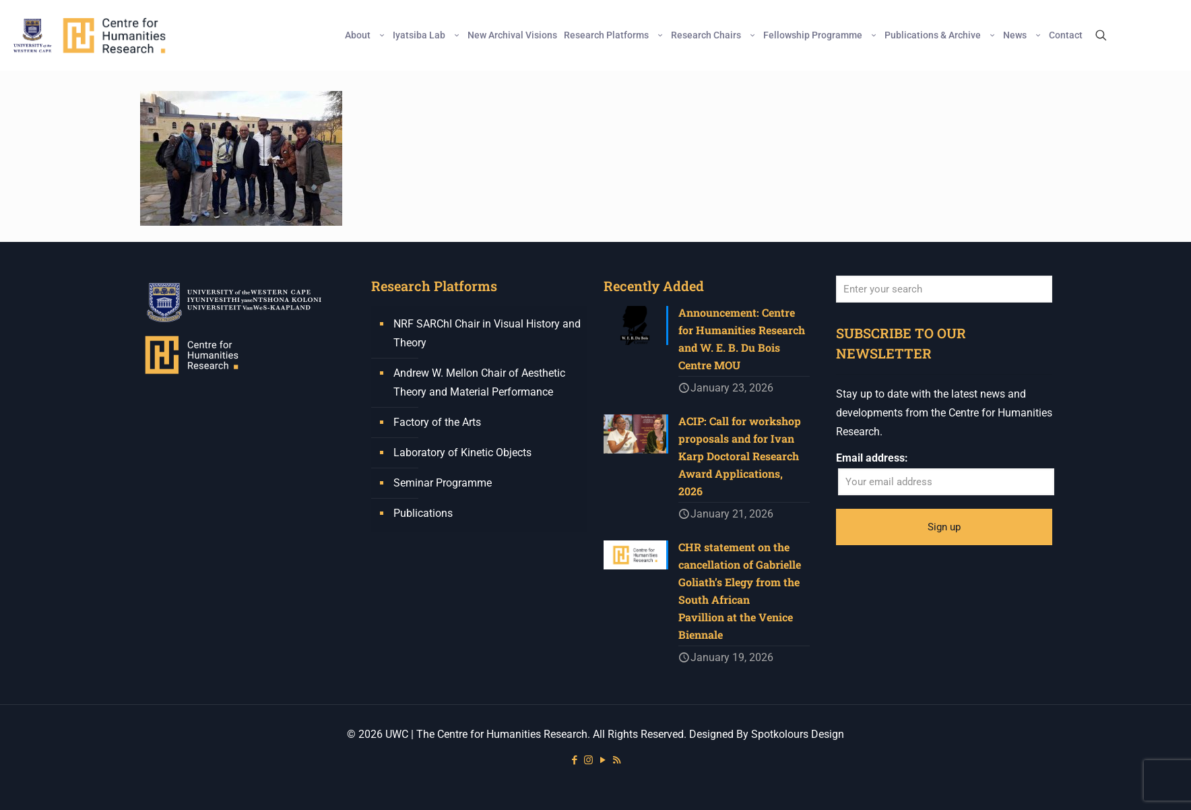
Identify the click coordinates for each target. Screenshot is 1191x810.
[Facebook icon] (574, 760)
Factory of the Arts (437, 422)
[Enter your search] (944, 289)
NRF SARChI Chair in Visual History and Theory (487, 333)
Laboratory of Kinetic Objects (462, 452)
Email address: (872, 457)
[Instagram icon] (588, 760)
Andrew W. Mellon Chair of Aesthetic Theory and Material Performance (479, 382)
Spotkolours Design (797, 734)
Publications (423, 513)
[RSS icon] (617, 760)
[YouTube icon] (603, 760)
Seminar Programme (442, 482)
